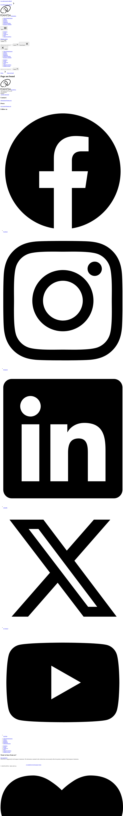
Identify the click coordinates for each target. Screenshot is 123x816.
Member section (4, 39)
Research (5, 20)
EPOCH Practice (7, 23)
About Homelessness (8, 18)
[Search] (7, 45)
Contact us (5, 34)
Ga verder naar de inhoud (6, 1)
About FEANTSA (7, 36)
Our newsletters (4, 757)
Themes (5, 19)
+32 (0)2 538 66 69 (5, 94)
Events (4, 33)
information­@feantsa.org (6, 100)
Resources (5, 22)
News (4, 35)
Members (5, 31)
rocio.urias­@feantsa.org (6, 106)
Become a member (7, 24)
